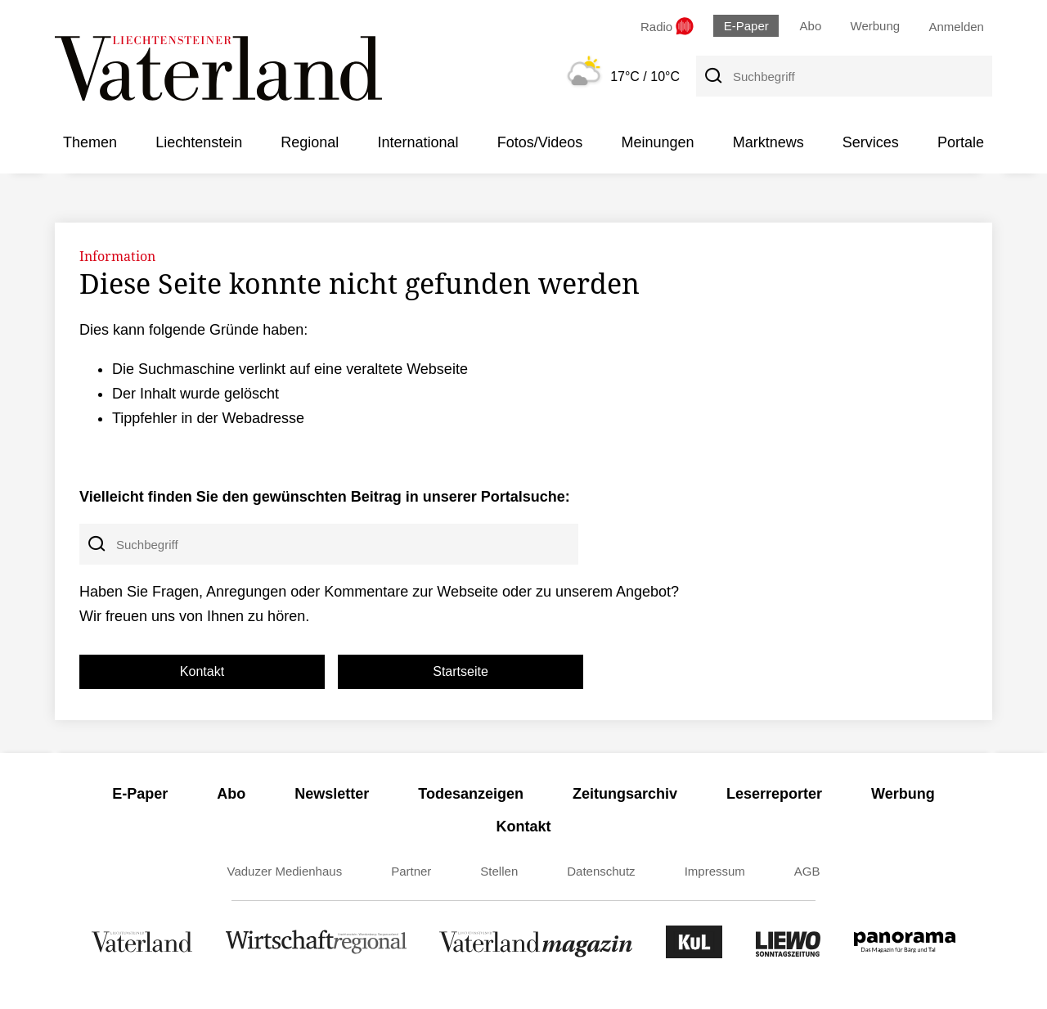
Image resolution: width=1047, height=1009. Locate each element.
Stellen (499, 871)
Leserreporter (774, 794)
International (417, 142)
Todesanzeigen (471, 794)
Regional (310, 142)
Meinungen (657, 142)
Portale (960, 142)
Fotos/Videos (540, 142)
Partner (411, 871)
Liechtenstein (198, 142)
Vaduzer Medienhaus (285, 871)
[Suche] (712, 76)
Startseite (460, 671)
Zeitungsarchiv (625, 794)
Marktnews (768, 142)
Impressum (715, 871)
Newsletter (331, 794)
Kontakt (202, 671)
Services (871, 142)
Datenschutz (601, 871)
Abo (811, 26)
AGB (807, 871)
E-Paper (746, 26)
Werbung (876, 26)
